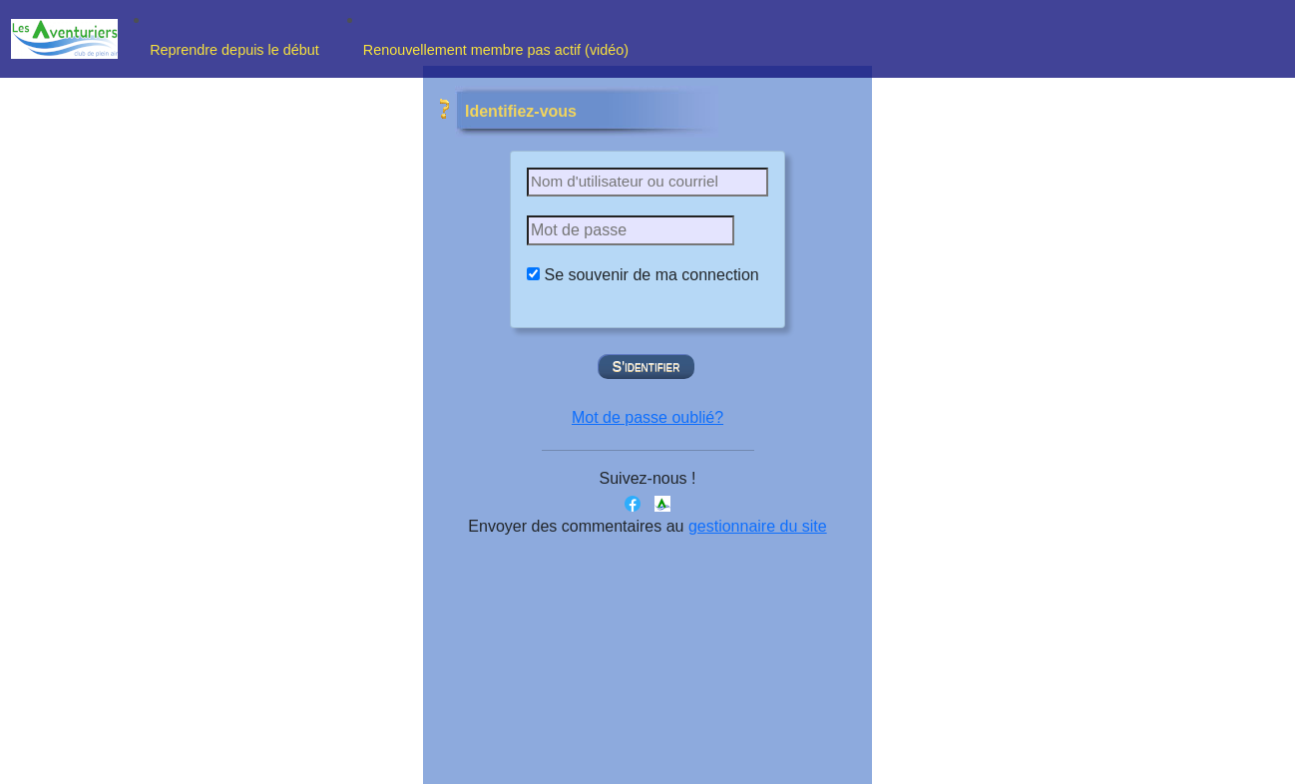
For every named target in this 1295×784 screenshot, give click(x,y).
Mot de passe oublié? (647, 417)
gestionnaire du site (757, 526)
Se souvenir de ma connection (651, 274)
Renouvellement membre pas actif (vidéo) (498, 50)
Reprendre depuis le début (240, 50)
